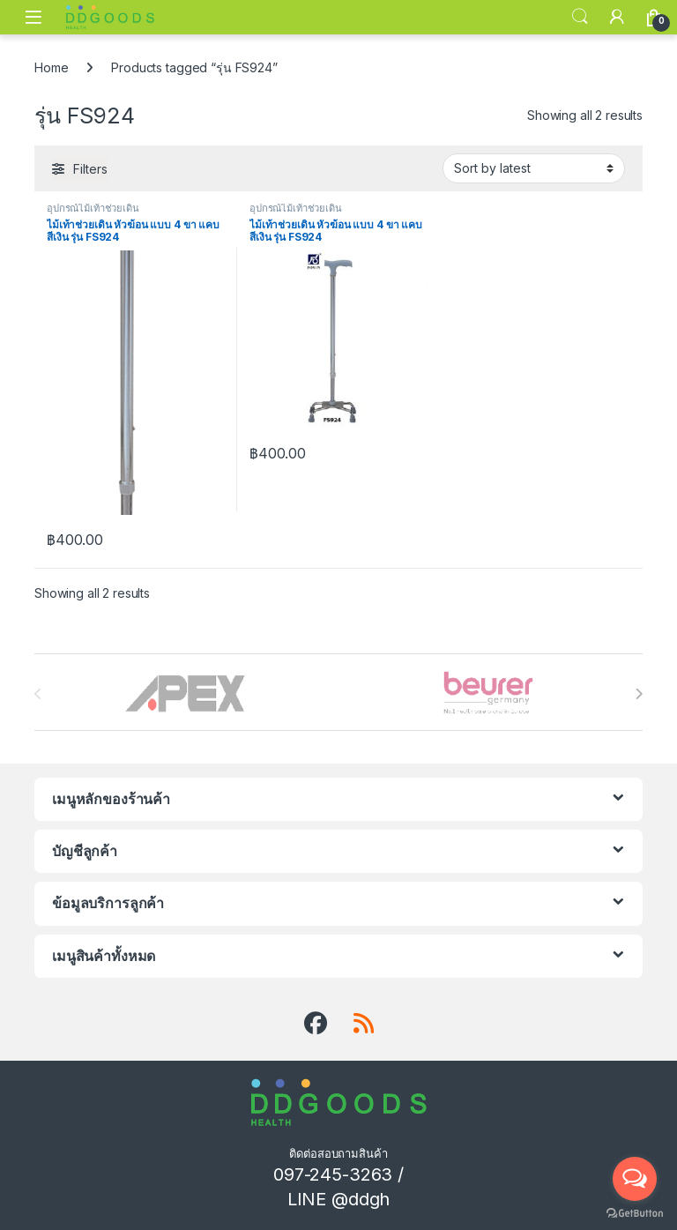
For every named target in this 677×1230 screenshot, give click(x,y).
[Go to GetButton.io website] (634, 1212)
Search (580, 16)
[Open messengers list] (635, 1179)
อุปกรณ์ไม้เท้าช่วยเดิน (93, 208)
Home (51, 67)
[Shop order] (534, 168)
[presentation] (639, 694)
